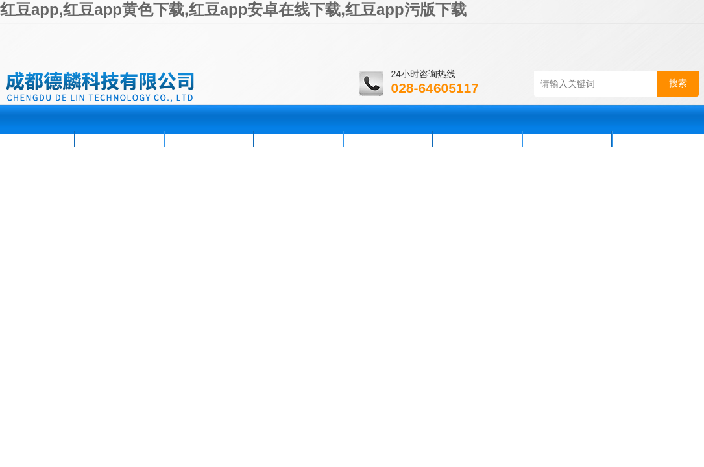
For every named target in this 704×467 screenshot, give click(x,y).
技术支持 (388, 139)
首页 (39, 139)
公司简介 (119, 139)
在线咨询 (567, 139)
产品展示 (298, 139)
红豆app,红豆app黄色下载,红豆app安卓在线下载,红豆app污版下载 (233, 9)
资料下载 (477, 139)
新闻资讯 (209, 139)
